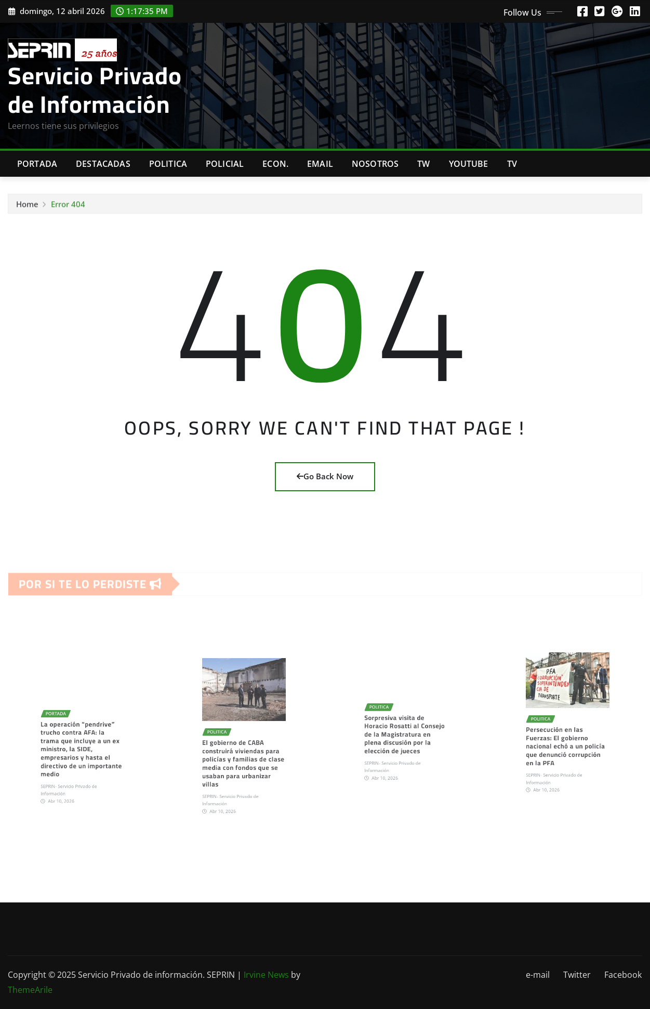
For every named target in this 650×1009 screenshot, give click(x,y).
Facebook (623, 974)
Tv (512, 163)
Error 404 (68, 211)
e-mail (538, 974)
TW (423, 163)
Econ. (275, 163)
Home (27, 211)
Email (320, 163)
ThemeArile (30, 989)
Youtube (468, 163)
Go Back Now (325, 476)
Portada (37, 163)
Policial (225, 163)
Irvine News (266, 974)
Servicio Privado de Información (95, 89)
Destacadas (103, 163)
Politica (168, 163)
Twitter (577, 974)
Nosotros (375, 163)
